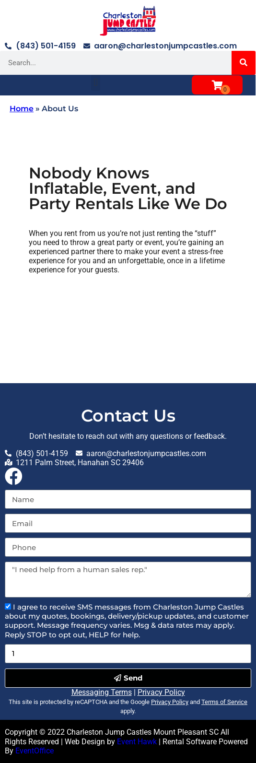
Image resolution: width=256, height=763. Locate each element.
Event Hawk (137, 741)
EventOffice (34, 750)
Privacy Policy (161, 692)
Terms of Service (224, 701)
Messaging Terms (101, 692)
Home (22, 108)
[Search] (244, 63)
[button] (95, 83)
